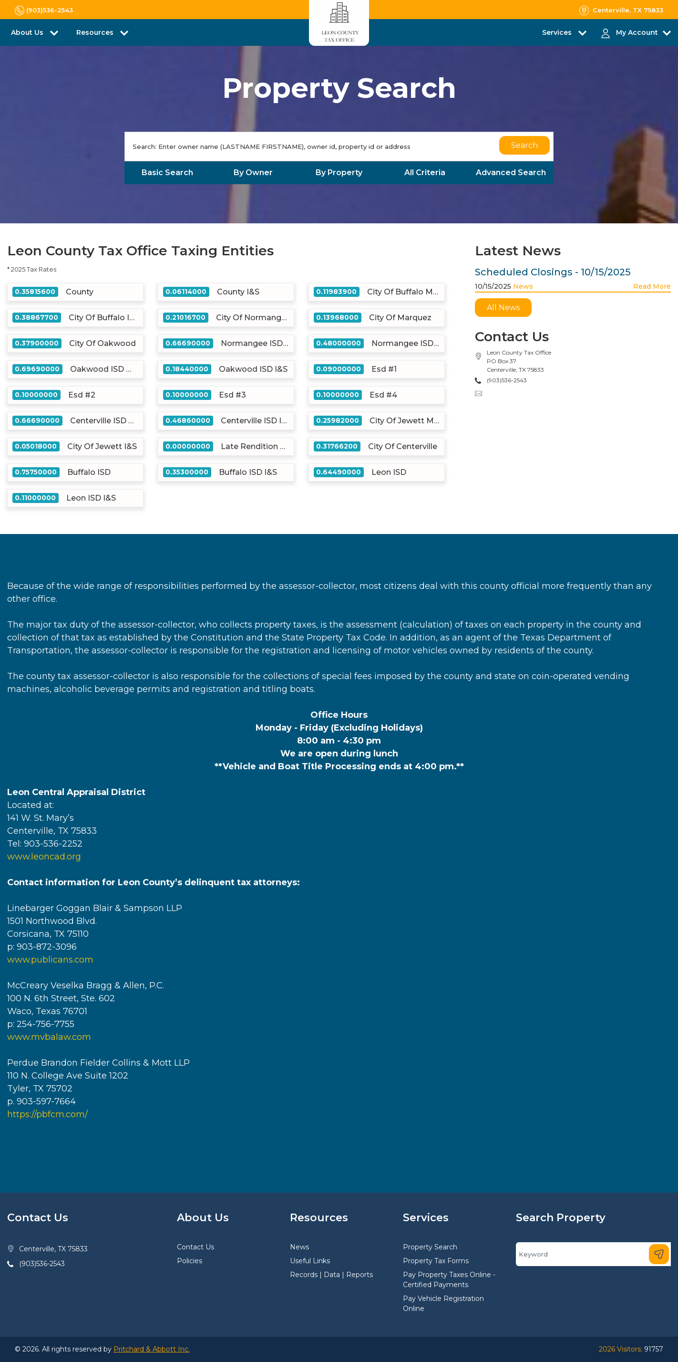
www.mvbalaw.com (49, 1037)
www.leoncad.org (44, 856)
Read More (652, 286)
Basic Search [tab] (167, 172)
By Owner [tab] (253, 172)
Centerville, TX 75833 (53, 1249)
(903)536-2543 (42, 1263)
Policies (189, 1261)
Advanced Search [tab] (511, 172)
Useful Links (310, 1261)
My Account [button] (637, 32)
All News (503, 307)
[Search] (339, 146)
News (523, 286)
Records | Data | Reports (331, 1274)
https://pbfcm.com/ (47, 1114)
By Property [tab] (339, 172)
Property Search (430, 1247)
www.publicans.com (50, 959)
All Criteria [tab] (424, 172)
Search (524, 145)
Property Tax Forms (436, 1261)
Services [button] (558, 32)
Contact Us (195, 1247)
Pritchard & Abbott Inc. (151, 1349)
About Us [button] (28, 32)
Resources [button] (95, 32)
